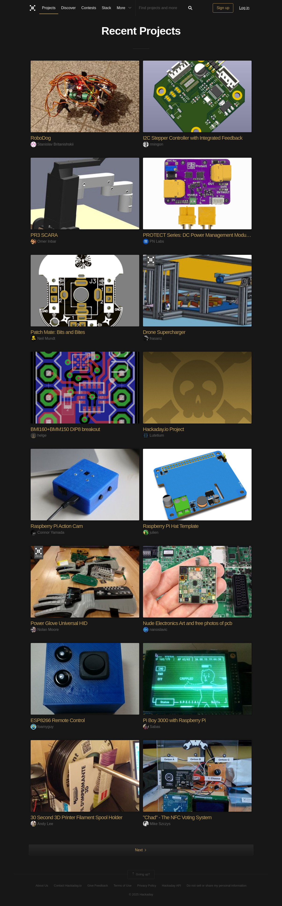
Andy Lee (42, 824)
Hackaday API (171, 885)
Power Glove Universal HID (59, 623)
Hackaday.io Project (163, 429)
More (125, 8)
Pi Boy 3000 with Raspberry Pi (174, 720)
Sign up (223, 8)
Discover (68, 8)
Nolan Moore (45, 630)
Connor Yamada (47, 532)
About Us (42, 885)
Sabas (151, 727)
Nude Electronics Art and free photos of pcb (187, 623)
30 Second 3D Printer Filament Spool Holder (76, 817)
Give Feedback (97, 885)
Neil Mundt (43, 338)
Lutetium (153, 435)
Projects (49, 8)
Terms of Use (123, 885)
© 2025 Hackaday (141, 894)
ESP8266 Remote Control (58, 720)
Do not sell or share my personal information (216, 885)
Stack (106, 8)
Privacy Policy (146, 885)
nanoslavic (155, 630)
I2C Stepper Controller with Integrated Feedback (192, 138)
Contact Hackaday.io (68, 885)
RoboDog (41, 138)
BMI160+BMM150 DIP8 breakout (65, 429)
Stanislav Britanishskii (52, 144)
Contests (88, 8)
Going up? (140, 874)
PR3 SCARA (44, 235)
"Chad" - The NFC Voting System (177, 817)
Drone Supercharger (164, 332)
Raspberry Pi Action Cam (57, 526)
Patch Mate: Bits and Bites (58, 332)
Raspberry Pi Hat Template (171, 526)
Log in (244, 8)
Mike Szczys (157, 824)
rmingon (153, 144)
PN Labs (153, 241)
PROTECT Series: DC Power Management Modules (197, 235)
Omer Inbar (43, 241)
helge (39, 435)
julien (150, 532)
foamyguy (42, 727)
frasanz (152, 338)
